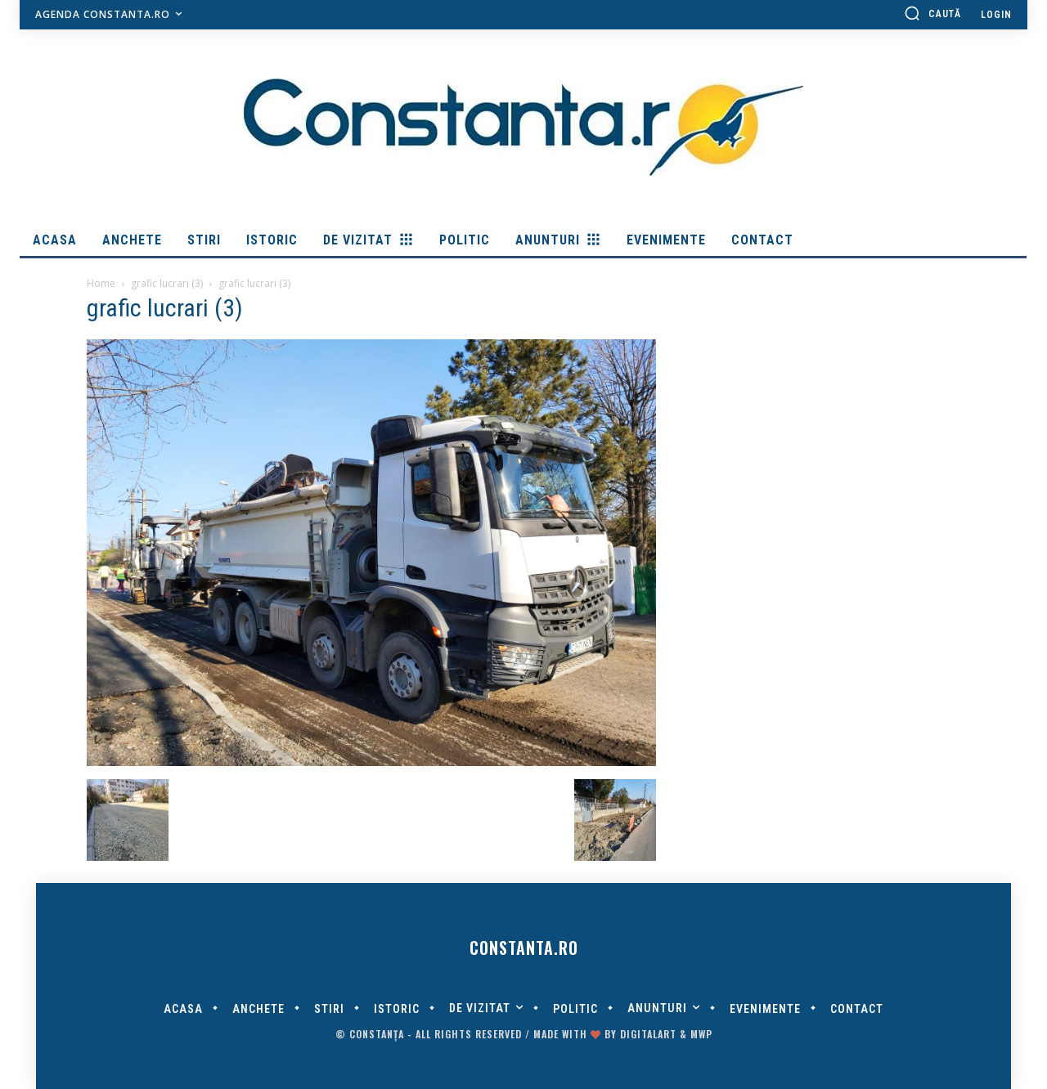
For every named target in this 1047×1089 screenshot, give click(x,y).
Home (101, 283)
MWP (701, 1034)
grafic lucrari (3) (167, 283)
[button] (932, 13)
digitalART (648, 1034)
